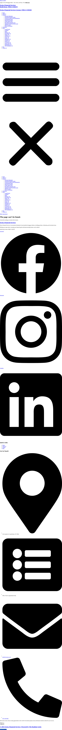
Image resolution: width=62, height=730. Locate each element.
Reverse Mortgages (8, 26)
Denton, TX (7, 41)
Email (1, 722)
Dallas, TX (7, 34)
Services (4, 15)
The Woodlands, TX (9, 45)
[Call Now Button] (3, 729)
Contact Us (4, 48)
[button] (31, 112)
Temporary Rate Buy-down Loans (11, 23)
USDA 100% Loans (9, 21)
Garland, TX (7, 40)
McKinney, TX (8, 39)
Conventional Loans (9, 19)
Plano (6, 31)
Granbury (7, 30)
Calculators (4, 27)
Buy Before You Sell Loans (10, 22)
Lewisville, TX (8, 42)
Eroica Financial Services (8, 222)
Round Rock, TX (8, 44)
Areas (3, 28)
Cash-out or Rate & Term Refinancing (12, 18)
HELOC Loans (8, 24)
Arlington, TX (7, 35)
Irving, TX (7, 38)
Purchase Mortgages (9, 16)
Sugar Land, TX (8, 43)
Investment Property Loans (10, 17)
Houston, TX (7, 32)
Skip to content (3, 0)
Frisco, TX (7, 37)
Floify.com (27, 2)
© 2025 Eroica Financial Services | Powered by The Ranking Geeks (20, 727)
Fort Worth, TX (8, 33)
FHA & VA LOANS (9, 20)
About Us (4, 13)
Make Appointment (4, 214)
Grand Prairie (7, 29)
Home (3, 12)
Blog (3, 46)
